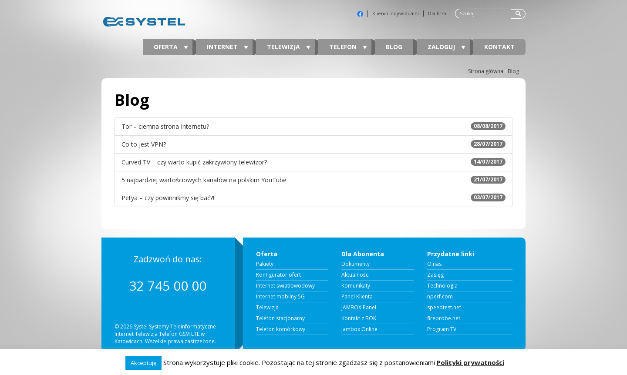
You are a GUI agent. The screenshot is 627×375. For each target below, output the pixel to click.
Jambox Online (359, 329)
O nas (434, 264)
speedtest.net (444, 307)
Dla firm (437, 13)
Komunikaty (355, 285)
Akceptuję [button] (143, 363)
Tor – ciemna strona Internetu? (313, 126)
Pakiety (264, 264)
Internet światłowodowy (285, 285)
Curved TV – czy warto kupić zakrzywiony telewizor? (313, 162)
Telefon (348, 47)
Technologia (442, 285)
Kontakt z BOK (358, 318)
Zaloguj (446, 47)
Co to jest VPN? (313, 144)
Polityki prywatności (470, 362)
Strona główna (485, 71)
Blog (394, 47)
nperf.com (440, 296)
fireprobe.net (443, 318)
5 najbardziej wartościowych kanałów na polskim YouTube (313, 180)
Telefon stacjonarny (280, 318)
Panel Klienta (357, 296)
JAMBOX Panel (358, 307)
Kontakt (499, 47)
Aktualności (355, 275)
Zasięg (435, 275)
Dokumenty (355, 264)
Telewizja (288, 47)
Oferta (171, 47)
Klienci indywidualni (395, 13)
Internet (227, 47)
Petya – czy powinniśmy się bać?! (313, 198)
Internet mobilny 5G (280, 296)
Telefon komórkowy (280, 329)
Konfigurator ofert (278, 275)
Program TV (441, 329)
